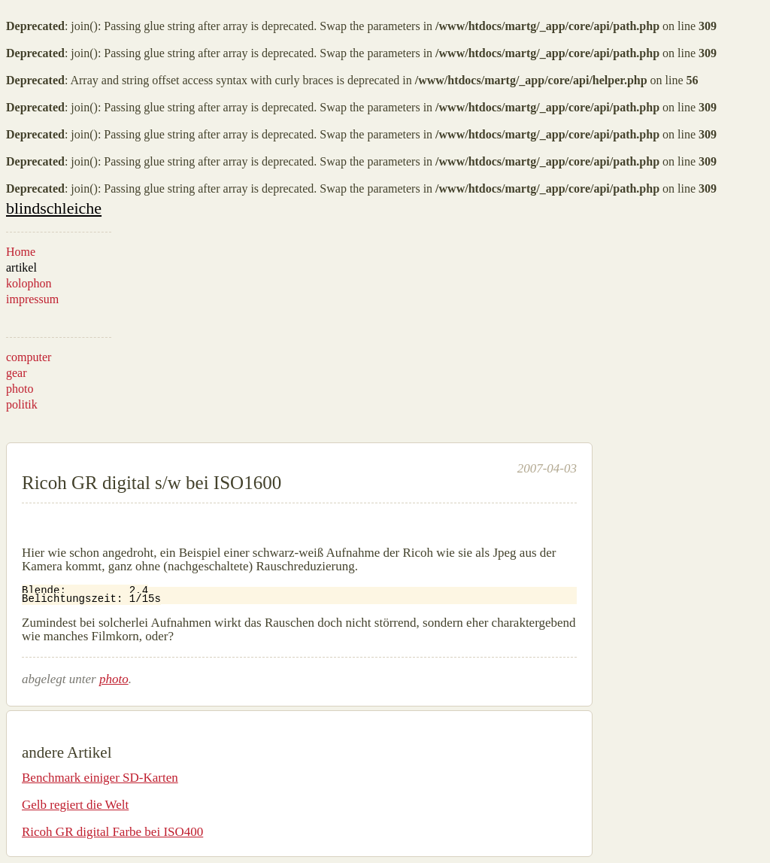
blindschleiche (54, 208)
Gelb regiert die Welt (75, 805)
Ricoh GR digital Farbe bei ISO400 (112, 832)
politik (22, 404)
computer (28, 357)
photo (19, 388)
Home (20, 251)
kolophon (28, 283)
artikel (21, 267)
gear (16, 372)
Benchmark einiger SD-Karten (100, 777)
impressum (32, 299)
